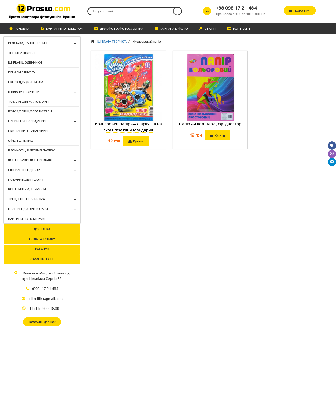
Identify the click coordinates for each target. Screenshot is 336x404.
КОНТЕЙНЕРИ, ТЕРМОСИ (27, 189)
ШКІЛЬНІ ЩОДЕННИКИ (25, 62)
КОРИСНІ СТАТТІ (42, 259)
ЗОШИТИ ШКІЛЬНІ (21, 53)
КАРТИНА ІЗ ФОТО (171, 28)
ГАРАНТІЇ (42, 249)
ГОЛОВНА (19, 28)
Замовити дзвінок (42, 322)
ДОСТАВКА (42, 229)
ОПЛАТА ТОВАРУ (42, 239)
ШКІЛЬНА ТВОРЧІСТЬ (23, 91)
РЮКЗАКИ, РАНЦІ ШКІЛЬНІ (27, 43)
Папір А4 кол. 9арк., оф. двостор (210, 123)
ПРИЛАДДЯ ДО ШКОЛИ (25, 82)
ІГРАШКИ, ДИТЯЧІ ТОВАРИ (28, 208)
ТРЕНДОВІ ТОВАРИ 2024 (26, 199)
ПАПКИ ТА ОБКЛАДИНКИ (27, 121)
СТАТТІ (207, 28)
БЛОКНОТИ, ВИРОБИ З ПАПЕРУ (31, 150)
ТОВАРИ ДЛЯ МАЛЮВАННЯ (28, 101)
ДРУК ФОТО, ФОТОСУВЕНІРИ (118, 28)
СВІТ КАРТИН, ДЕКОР (24, 169)
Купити (135, 141)
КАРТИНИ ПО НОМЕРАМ (62, 28)
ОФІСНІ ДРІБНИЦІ (20, 140)
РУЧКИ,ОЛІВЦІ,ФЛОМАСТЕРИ (30, 111)
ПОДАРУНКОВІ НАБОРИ (25, 179)
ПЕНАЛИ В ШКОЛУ (21, 72)
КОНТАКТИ (238, 28)
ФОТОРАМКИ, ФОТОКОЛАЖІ (30, 160)
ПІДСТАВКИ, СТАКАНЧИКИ (28, 131)
